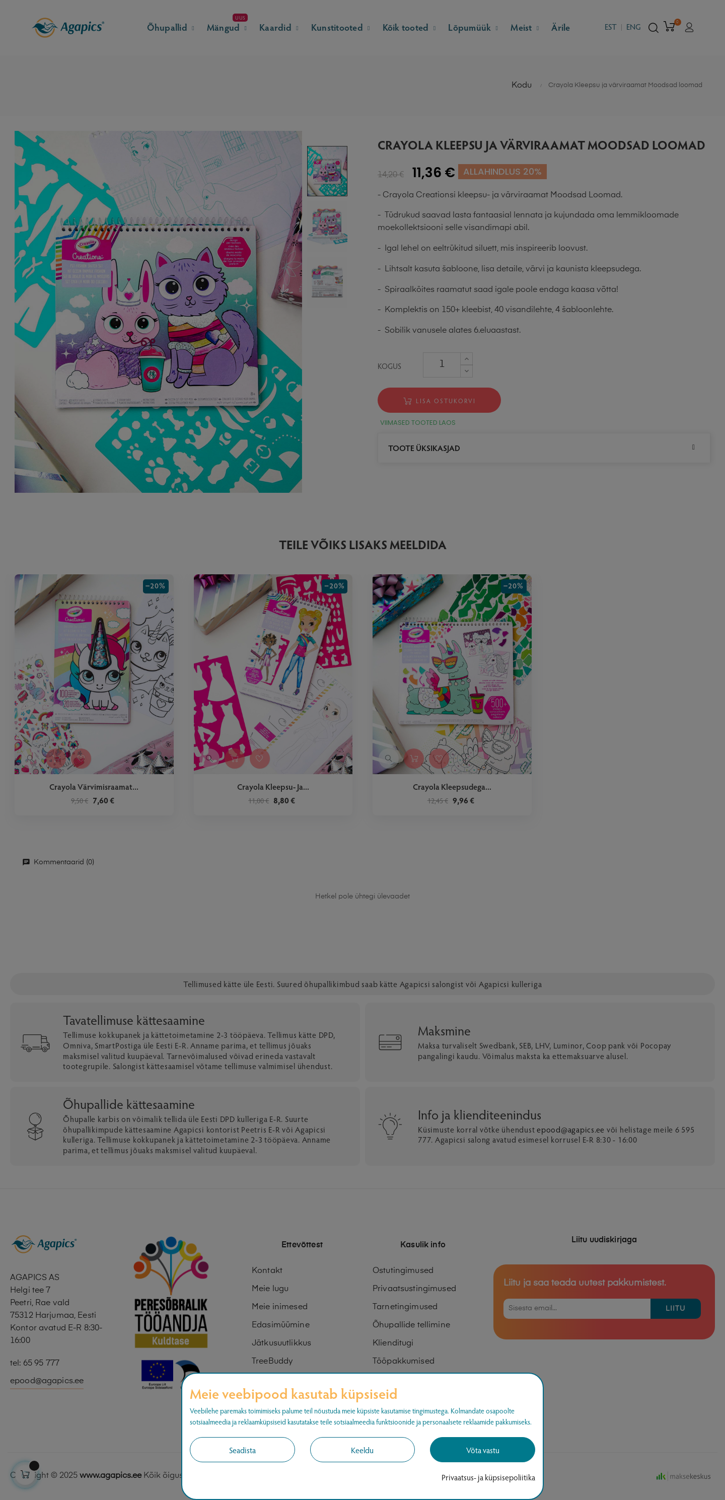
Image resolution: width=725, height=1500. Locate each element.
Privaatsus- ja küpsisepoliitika (488, 1477)
